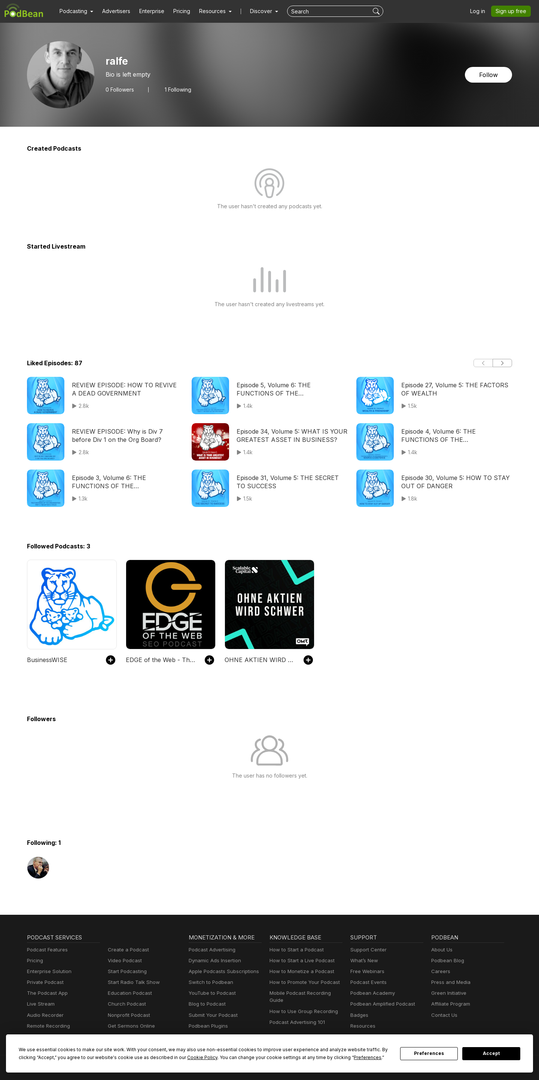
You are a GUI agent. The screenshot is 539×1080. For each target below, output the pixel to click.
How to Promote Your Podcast (302, 982)
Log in (480, 11)
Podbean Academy (371, 993)
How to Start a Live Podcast (300, 960)
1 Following (176, 89)
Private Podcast (44, 982)
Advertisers (113, 11)
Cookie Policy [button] (147, 1057)
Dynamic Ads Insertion (213, 960)
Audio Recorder (44, 1015)
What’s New (363, 960)
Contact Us (443, 1015)
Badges (358, 1015)
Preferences (429, 1053)
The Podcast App (45, 993)
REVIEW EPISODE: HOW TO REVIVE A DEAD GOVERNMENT (126, 389)
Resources (362, 1026)
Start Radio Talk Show (132, 982)
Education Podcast (128, 993)
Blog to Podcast (206, 1004)
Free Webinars (366, 971)
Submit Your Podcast (211, 1015)
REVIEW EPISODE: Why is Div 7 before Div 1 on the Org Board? (125, 435)
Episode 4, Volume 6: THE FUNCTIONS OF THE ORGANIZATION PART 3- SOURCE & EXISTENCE (454, 436)
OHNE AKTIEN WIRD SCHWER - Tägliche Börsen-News (260, 659)
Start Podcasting (126, 971)
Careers (440, 971)
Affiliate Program (449, 1004)
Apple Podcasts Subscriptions (221, 971)
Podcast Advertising (210, 950)
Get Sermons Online (130, 1026)
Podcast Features (46, 950)
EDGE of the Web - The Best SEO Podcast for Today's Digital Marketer (161, 659)
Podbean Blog (446, 960)
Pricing (176, 11)
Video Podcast (124, 960)
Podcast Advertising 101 (296, 1015)
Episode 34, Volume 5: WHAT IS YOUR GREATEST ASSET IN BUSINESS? (289, 435)
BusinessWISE (47, 659)
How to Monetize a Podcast (300, 971)
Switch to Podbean (209, 982)
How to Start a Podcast (295, 950)
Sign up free (512, 11)
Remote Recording (47, 1026)
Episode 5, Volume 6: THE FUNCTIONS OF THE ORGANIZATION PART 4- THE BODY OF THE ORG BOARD (290, 390)
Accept (491, 1053)
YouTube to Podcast (211, 993)
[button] (75, 11)
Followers (119, 89)
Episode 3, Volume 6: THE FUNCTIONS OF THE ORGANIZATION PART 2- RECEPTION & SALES (125, 482)
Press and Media (449, 982)
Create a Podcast (127, 950)
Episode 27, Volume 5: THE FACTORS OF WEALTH (453, 389)
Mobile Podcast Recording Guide (306, 993)
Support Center (367, 950)
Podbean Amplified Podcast (380, 1004)
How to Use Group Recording (302, 1004)
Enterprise (147, 11)
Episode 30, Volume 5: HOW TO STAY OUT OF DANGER (452, 481)
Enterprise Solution (47, 971)
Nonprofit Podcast (127, 1015)
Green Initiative (448, 993)
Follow (489, 74)
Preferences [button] (296, 1057)
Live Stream (40, 1004)
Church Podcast (125, 1004)
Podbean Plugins (207, 1026)
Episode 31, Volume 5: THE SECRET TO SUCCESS (291, 481)
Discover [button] (254, 11)
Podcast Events (367, 982)
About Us (441, 950)
